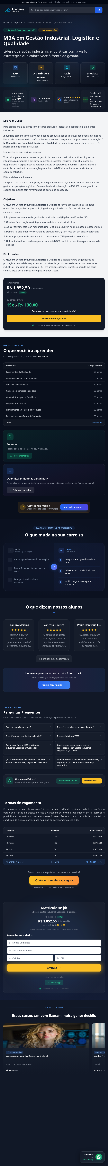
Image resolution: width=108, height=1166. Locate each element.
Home (6, 22)
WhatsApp (54, 982)
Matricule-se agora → (74, 507)
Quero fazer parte (54, 684)
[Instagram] (59, 1132)
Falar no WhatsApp (68, 780)
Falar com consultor (21, 490)
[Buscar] (98, 10)
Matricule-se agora (54, 318)
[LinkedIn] (66, 1132)
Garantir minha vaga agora (54, 880)
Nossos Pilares (65, 1101)
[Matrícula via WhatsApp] (92, 1157)
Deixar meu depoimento (54, 658)
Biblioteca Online (66, 1124)
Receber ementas (19, 455)
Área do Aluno (65, 1119)
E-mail (7, 1163)
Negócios (18, 22)
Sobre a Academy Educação (71, 1096)
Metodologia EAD (66, 1105)
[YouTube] (73, 1132)
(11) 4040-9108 (11, 1119)
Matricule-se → (91, 780)
